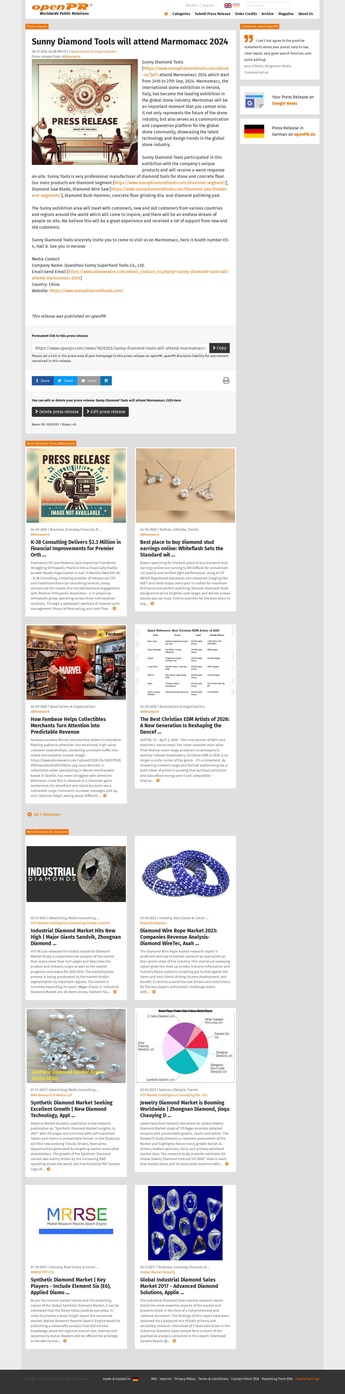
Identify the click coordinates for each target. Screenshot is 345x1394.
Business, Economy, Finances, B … (75, 529)
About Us (305, 14)
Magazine (286, 14)
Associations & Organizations (93, 51)
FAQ (154, 1379)
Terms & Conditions (213, 1379)
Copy (219, 347)
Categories (181, 14)
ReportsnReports (153, 923)
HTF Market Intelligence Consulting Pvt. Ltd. (174, 1095)
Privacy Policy (185, 1379)
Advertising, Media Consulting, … (74, 918)
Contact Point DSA (245, 1379)
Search (301, 5)
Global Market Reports (157, 1272)
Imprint (208, 5)
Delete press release (57, 411)
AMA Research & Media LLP (51, 1095)
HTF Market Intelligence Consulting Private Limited (70, 923)
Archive (268, 14)
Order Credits (246, 14)
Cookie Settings (307, 1379)
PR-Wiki (192, 5)
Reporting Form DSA (277, 1379)
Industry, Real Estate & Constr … (183, 918)
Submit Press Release (213, 14)
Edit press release (106, 411)
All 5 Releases (42, 814)
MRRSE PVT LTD (42, 1272)
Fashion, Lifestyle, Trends (179, 529)
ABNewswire (71, 56)
